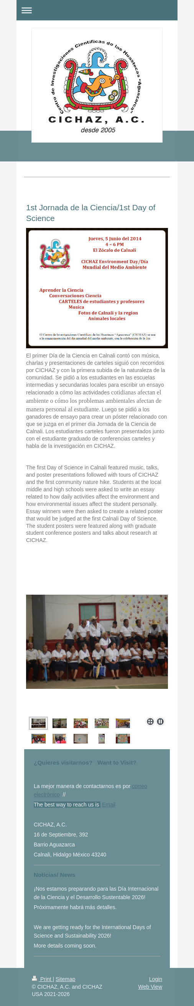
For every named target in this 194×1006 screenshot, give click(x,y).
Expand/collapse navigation (97, 10)
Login (155, 979)
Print (42, 979)
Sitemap (65, 979)
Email (108, 804)
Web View (150, 987)
